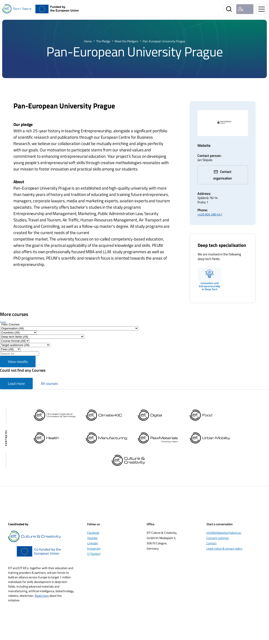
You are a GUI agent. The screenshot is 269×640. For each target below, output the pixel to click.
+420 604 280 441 (209, 209)
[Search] (222, 9)
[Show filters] (10, 319)
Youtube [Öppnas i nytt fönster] (92, 532)
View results (18, 356)
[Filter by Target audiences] (25, 340)
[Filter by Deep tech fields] (42, 331)
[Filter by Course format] (14, 335)
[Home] (16, 9)
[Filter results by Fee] (10, 344)
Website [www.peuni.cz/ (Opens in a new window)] (204, 145)
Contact (211, 538)
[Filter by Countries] (18, 327)
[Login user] (241, 9)
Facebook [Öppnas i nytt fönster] (93, 527)
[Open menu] (261, 9)
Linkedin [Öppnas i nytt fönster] (92, 538)
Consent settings (217, 532)
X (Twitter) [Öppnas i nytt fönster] (94, 548)
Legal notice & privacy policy (224, 543)
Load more (16, 378)
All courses (3, 316)
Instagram (94, 543)
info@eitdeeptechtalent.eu (223, 527)
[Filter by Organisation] (69, 323)
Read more (42, 590)
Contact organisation (225, 173)
